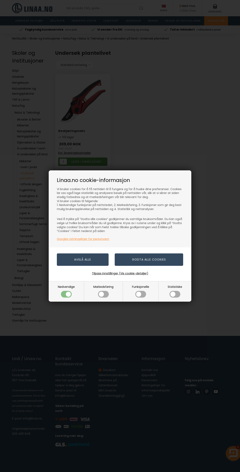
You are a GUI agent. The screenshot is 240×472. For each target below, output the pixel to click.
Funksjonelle (140, 291)
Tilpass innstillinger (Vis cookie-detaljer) (120, 273)
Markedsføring (103, 291)
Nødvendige (66, 291)
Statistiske (175, 291)
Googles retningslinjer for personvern (83, 239)
